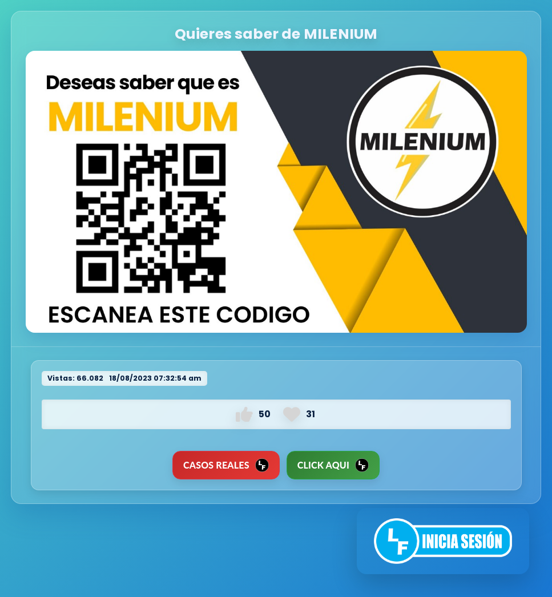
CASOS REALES (226, 465)
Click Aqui (333, 465)
